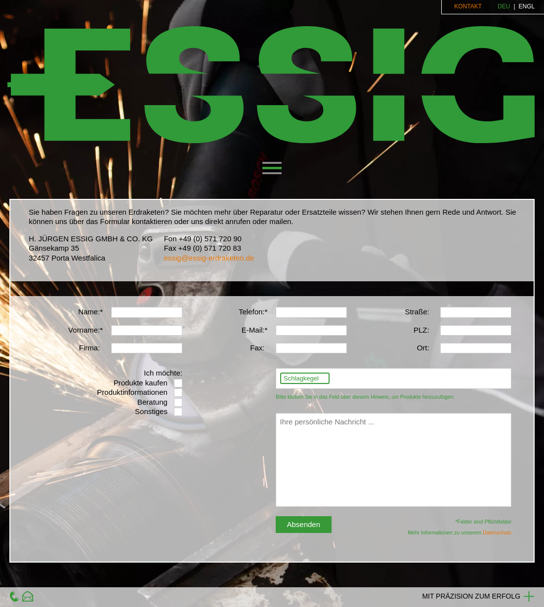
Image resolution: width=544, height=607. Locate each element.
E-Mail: (253, 330)
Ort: (423, 347)
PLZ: (421, 330)
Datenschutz (497, 532)
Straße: (417, 311)
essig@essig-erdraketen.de (209, 258)
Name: (89, 311)
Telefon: (252, 311)
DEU (504, 6)
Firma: (89, 347)
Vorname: (84, 330)
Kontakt (468, 6)
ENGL (527, 6)
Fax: (257, 347)
